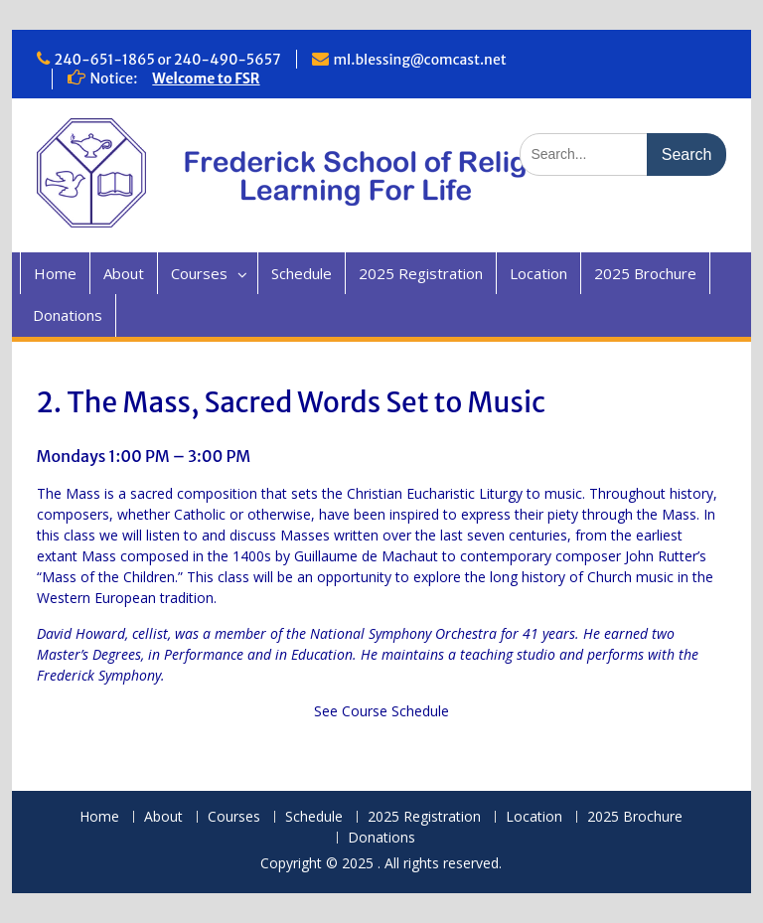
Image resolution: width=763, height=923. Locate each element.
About (123, 273)
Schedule (301, 273)
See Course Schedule (381, 710)
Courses (199, 273)
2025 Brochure (645, 273)
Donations (67, 315)
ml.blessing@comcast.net (420, 60)
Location (538, 273)
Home (55, 273)
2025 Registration (421, 273)
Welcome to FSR (205, 78)
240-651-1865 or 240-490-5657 (168, 60)
